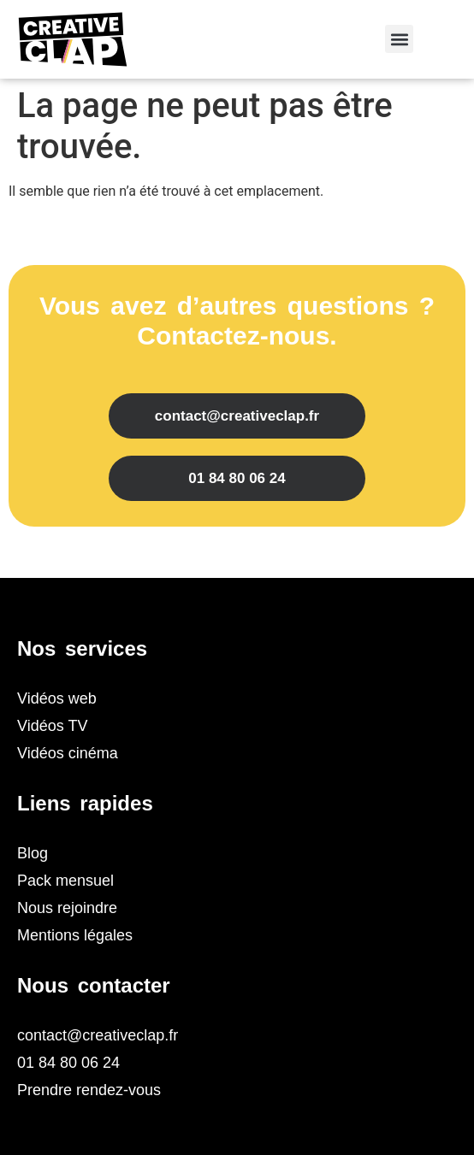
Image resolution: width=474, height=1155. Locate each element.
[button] (399, 39)
